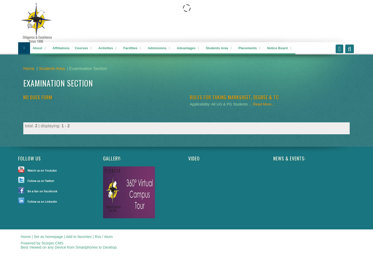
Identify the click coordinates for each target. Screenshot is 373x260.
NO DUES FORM (37, 97)
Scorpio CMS (52, 243)
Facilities (132, 48)
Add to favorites (79, 237)
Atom (108, 237)
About (40, 48)
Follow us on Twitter (40, 181)
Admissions (159, 48)
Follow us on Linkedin (42, 201)
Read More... (264, 104)
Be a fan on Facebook (42, 191)
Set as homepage (48, 237)
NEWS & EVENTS (288, 158)
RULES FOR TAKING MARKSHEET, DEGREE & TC (234, 97)
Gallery (111, 158)
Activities (108, 48)
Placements (250, 48)
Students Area (219, 48)
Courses (84, 48)
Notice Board (280, 48)
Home (28, 68)
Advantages (188, 48)
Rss (98, 237)
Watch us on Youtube (42, 170)
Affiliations (61, 48)
